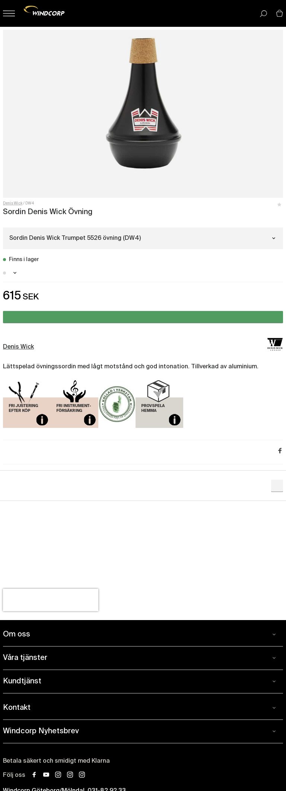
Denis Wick (12, 203)
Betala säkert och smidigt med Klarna (56, 761)
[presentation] (50, 600)
